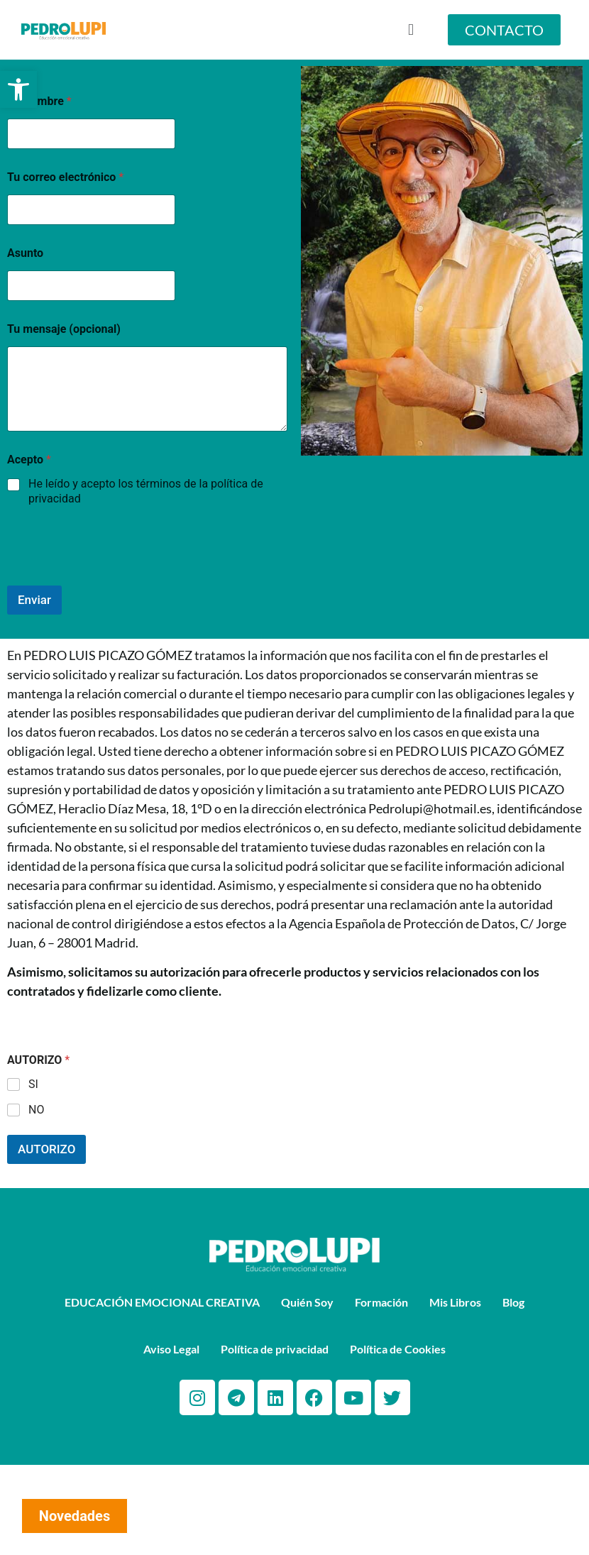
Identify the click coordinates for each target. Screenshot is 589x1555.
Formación (381, 1302)
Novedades (74, 1515)
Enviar (34, 600)
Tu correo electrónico (65, 177)
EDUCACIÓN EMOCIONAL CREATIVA (162, 1302)
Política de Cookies (398, 1349)
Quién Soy (307, 1302)
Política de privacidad (275, 1349)
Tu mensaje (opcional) (64, 329)
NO (36, 1109)
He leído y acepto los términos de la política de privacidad (145, 491)
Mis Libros (455, 1302)
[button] (18, 89)
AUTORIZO (46, 1149)
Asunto (25, 253)
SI (33, 1084)
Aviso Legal (171, 1349)
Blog (513, 1302)
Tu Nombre (39, 101)
